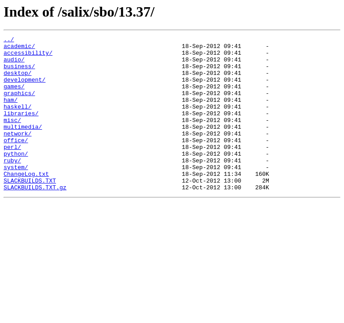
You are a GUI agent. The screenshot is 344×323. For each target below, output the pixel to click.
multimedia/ (23, 145)
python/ (16, 178)
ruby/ (12, 186)
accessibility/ (28, 56)
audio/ (14, 65)
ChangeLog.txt (26, 202)
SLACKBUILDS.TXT (30, 210)
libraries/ (21, 129)
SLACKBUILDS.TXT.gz (35, 218)
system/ (16, 194)
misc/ (12, 137)
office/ (16, 161)
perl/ (12, 170)
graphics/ (19, 105)
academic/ (19, 48)
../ (9, 40)
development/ (25, 89)
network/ (17, 153)
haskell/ (17, 121)
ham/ (10, 113)
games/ (14, 97)
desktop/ (17, 81)
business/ (19, 73)
